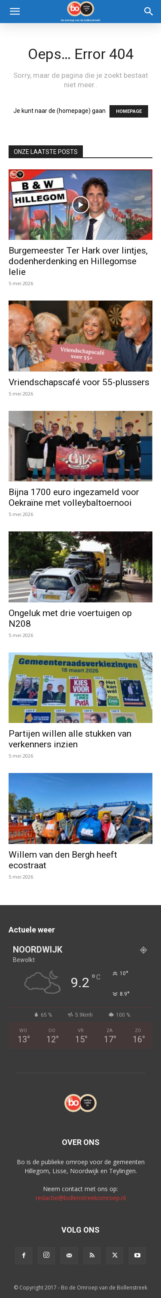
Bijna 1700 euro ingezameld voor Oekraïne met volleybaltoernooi (74, 497)
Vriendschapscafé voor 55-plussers (79, 382)
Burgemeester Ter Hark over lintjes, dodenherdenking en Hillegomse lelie (78, 261)
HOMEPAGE (129, 111)
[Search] (149, 11)
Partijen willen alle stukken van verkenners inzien (70, 739)
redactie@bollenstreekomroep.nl (81, 1198)
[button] (14, 11)
